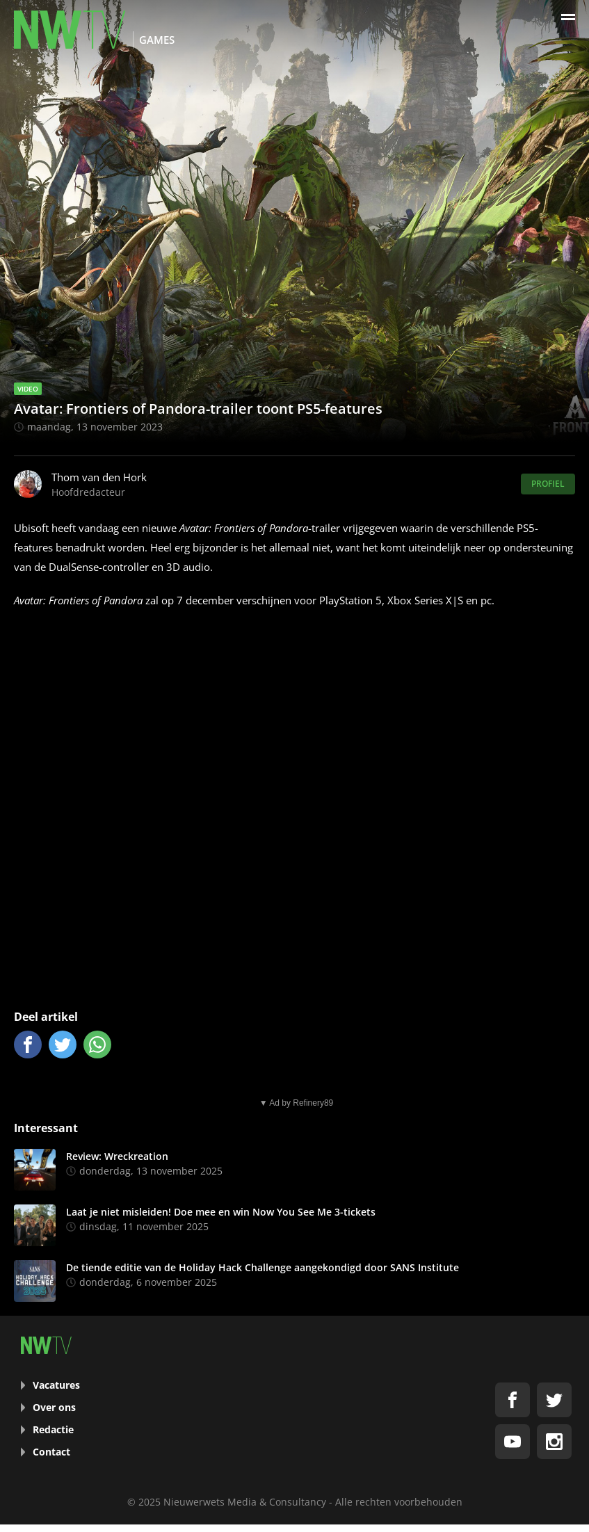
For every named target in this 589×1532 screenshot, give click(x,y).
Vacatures (56, 1385)
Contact (51, 1451)
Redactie (53, 1429)
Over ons (54, 1407)
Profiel (548, 484)
